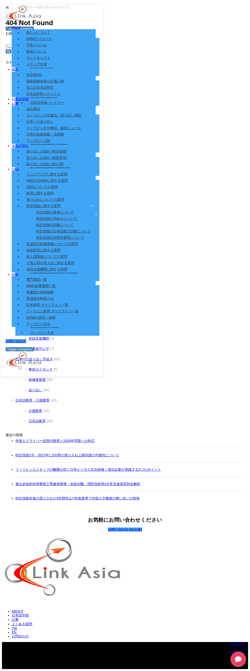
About (16, 27)
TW (14, 628)
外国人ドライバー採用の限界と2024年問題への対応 (55, 441)
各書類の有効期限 (40, 292)
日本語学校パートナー (43, 94)
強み (15, 69)
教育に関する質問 (40, 193)
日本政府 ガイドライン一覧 (47, 305)
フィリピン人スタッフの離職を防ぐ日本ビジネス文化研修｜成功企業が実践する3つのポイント (88, 469)
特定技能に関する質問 (43, 206)
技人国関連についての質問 (46, 257)
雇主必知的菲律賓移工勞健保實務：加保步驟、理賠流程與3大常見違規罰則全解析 (77, 484)
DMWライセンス (39, 39)
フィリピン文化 (42, 333)
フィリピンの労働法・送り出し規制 (53, 115)
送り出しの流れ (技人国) (45, 164)
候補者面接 (37, 380)
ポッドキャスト (38, 58)
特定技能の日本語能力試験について (63, 231)
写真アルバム (36, 45)
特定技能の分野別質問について (60, 238)
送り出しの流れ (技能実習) (46, 158)
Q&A (15, 169)
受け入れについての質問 (45, 199)
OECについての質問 (42, 187)
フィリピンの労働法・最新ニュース (53, 128)
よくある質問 (22, 624)
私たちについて (38, 32)
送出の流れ (20, 146)
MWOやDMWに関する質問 (47, 180)
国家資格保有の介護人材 (45, 81)
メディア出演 (36, 64)
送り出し (35, 390)
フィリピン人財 (38, 141)
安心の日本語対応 (40, 87)
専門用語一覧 (36, 279)
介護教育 (35, 411)
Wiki (15, 274)
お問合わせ (20, 636)
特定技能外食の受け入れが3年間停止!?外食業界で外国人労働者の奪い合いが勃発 (77, 498)
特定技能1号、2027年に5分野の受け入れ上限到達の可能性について (67, 455)
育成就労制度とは (40, 298)
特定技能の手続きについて (56, 218)
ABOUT (17, 611)
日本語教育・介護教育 (32, 400)
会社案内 (33, 109)
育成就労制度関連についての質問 (52, 244)
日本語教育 (37, 421)
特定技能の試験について (55, 225)
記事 (15, 103)
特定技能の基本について (55, 212)
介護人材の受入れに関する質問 (50, 263)
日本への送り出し (40, 122)
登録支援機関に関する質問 (46, 269)
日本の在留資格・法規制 (45, 134)
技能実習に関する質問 (43, 250)
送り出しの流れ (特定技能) (46, 151)
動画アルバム (36, 51)
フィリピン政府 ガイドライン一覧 (52, 311)
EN (14, 632)
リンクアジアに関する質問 (46, 174)
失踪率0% (34, 75)
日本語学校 (20, 99)
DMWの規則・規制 (40, 317)
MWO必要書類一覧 (41, 286)
